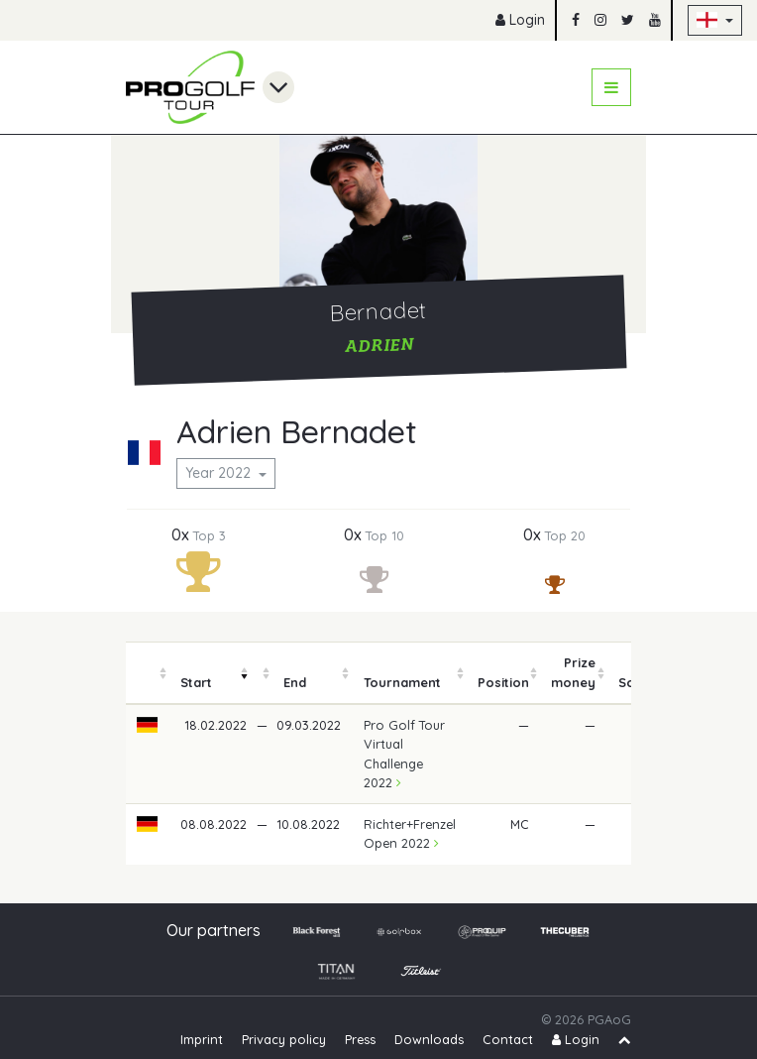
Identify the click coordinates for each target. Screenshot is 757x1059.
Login (520, 20)
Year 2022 (220, 473)
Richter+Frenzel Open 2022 (410, 833)
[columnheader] (147, 673)
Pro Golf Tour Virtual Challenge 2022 (404, 753)
